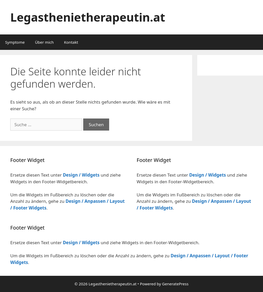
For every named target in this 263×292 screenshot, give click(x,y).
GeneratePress (175, 283)
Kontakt (71, 42)
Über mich (44, 42)
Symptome (15, 42)
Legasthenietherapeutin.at (87, 17)
